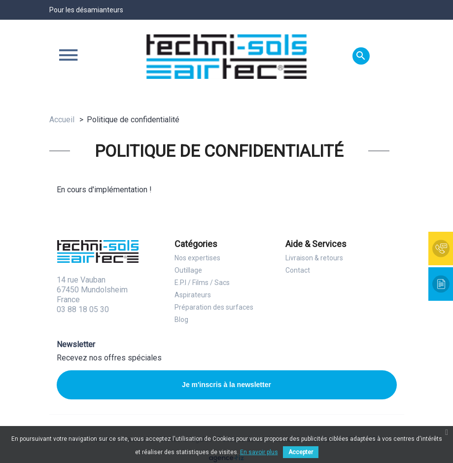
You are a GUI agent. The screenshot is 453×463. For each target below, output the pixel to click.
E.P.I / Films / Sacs (202, 282)
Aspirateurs (192, 295)
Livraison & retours (314, 258)
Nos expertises (197, 258)
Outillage (188, 270)
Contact (297, 270)
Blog (181, 319)
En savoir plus (259, 452)
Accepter (300, 452)
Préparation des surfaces (213, 307)
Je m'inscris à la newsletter (226, 385)
